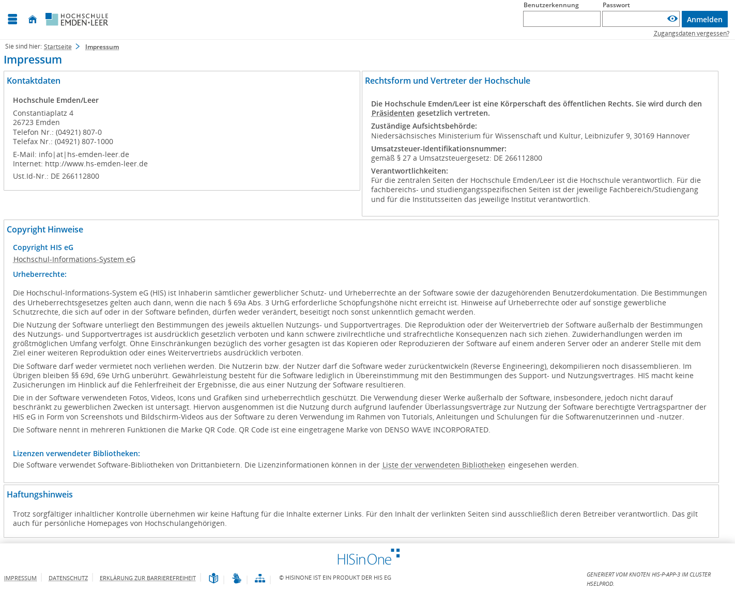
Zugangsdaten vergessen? (691, 33)
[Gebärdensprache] (236, 579)
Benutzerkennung (551, 5)
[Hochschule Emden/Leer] (77, 19)
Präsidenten (393, 113)
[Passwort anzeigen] (672, 19)
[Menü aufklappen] (12, 19)
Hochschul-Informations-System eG (74, 259)
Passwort (616, 5)
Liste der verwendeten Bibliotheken (444, 465)
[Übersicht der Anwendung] (260, 579)
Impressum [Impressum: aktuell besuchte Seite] (102, 46)
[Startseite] (32, 19)
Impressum (20, 578)
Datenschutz (68, 578)
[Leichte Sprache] (213, 579)
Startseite (58, 46)
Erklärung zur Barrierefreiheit (148, 578)
